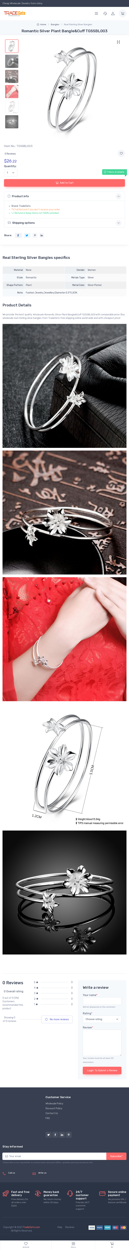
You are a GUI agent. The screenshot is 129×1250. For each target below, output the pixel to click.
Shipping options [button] (21, 222)
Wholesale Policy (54, 1103)
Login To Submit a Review (102, 1070)
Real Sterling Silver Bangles (78, 24)
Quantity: (10, 166)
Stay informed (13, 1146)
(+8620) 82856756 (19, 1176)
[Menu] (96, 13)
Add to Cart (64, 182)
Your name (90, 995)
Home (41, 24)
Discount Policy (54, 1108)
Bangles (55, 24)
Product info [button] (18, 196)
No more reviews (57, 1019)
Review (88, 1027)
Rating (87, 1013)
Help (59, 1227)
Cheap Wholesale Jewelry (16, 3)
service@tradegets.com (51, 1176)
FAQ (48, 1118)
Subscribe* (116, 1156)
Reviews (69, 1227)
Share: (8, 235)
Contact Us (52, 1113)
